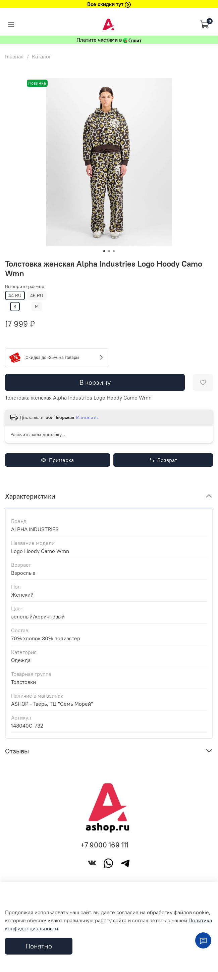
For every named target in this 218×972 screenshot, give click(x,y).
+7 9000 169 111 (104, 844)
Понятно (38, 946)
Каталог (41, 56)
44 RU (14, 295)
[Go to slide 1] (104, 251)
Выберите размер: (25, 286)
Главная (14, 56)
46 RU (36, 295)
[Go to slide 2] (109, 251)
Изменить (87, 417)
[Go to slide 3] (114, 251)
